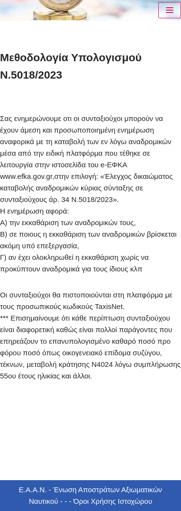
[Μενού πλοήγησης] (169, 10)
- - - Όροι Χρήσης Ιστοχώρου (105, 501)
